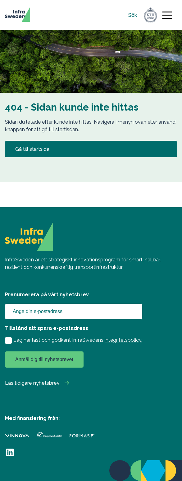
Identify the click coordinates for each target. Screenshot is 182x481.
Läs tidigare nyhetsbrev (32, 383)
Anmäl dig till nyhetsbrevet (44, 359)
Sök (132, 15)
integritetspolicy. (123, 340)
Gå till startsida (32, 149)
